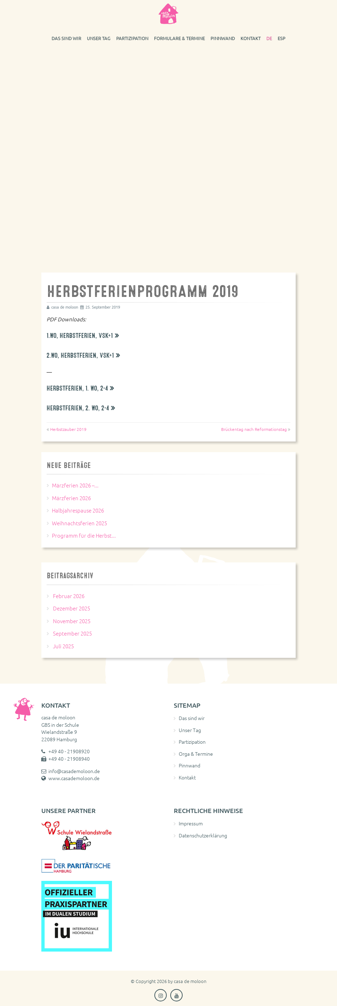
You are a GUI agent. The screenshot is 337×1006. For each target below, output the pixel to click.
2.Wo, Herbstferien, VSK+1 (80, 355)
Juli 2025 (63, 646)
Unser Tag (99, 38)
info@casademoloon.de (74, 770)
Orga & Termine (196, 753)
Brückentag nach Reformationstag (254, 429)
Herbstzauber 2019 (68, 429)
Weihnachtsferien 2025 (79, 523)
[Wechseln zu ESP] (281, 37)
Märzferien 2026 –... (75, 485)
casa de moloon (190, 981)
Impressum (191, 823)
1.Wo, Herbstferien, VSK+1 (80, 335)
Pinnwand (223, 38)
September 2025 (72, 633)
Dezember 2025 (71, 608)
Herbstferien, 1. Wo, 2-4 (77, 388)
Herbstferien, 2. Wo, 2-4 (78, 408)
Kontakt (251, 38)
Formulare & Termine (179, 38)
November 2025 (71, 621)
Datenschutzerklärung (203, 835)
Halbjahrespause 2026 (78, 510)
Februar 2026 (68, 595)
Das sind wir (66, 38)
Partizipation (132, 38)
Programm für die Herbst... (84, 535)
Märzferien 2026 (71, 498)
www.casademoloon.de (74, 778)
